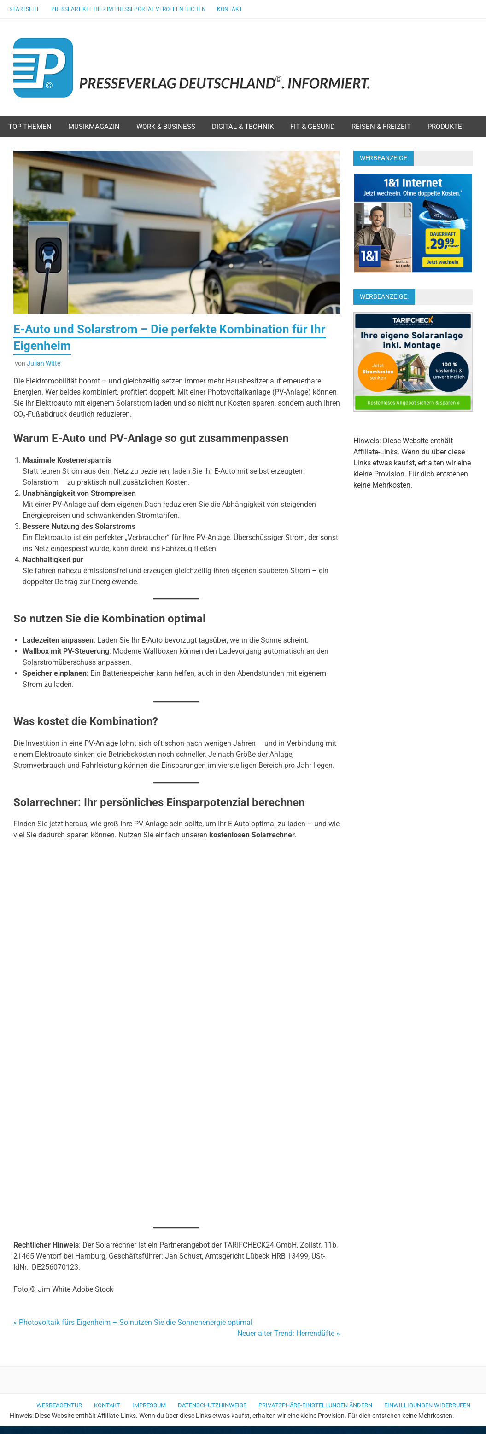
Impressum (149, 1405)
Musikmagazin (94, 126)
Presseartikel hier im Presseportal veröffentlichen (128, 9)
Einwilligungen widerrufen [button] (427, 1405)
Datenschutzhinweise (212, 1405)
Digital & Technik (243, 126)
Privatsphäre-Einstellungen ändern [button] (315, 1405)
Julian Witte (43, 363)
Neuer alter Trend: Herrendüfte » (288, 1333)
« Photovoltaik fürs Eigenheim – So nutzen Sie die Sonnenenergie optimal (132, 1322)
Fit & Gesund (312, 126)
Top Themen (30, 126)
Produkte (444, 126)
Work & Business (165, 126)
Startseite (24, 9)
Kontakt (229, 9)
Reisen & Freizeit (381, 126)
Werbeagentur (59, 1405)
